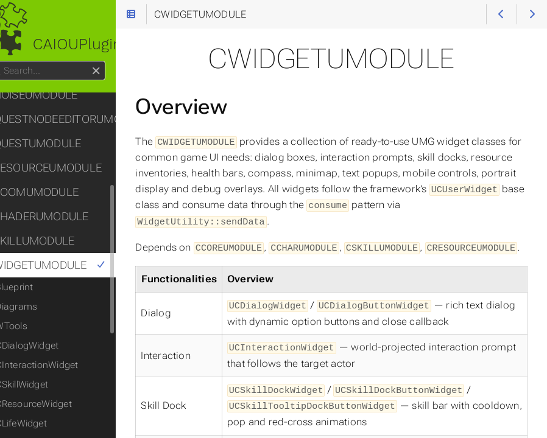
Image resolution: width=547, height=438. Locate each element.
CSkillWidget (45, 384)
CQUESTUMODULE (57, 143)
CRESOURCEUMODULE (68, 168)
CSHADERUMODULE (61, 216)
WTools (35, 326)
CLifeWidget (45, 423)
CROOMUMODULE (56, 192)
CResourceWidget (57, 403)
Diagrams (40, 306)
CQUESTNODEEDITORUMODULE (74, 119)
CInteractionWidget (60, 365)
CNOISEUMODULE (56, 95)
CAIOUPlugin (73, 44)
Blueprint (38, 287)
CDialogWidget (51, 345)
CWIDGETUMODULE (70, 265)
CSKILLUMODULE (54, 241)
